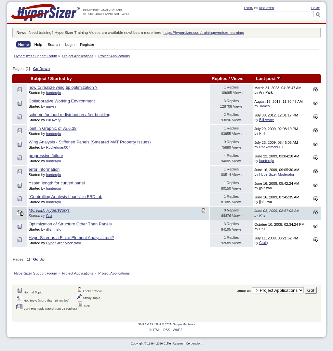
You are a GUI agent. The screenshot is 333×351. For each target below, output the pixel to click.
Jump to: (244, 290)
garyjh (51, 106)
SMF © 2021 (163, 324)
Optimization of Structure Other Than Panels (70, 224)
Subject (39, 78)
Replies (219, 78)
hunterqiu (53, 93)
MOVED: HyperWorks (49, 210)
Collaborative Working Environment (62, 101)
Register (266, 8)
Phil (262, 133)
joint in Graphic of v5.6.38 (52, 128)
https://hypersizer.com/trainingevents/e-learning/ (204, 32)
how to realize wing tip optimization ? (63, 87)
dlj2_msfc (53, 229)
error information (44, 169)
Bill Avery (53, 120)
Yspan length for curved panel (57, 183)
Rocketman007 (58, 147)
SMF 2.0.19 (145, 324)
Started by (61, 78)
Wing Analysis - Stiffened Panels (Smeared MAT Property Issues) (90, 142)
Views (237, 78)
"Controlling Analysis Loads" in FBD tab (65, 196)
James (264, 106)
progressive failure (46, 155)
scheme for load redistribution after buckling (69, 114)
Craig (263, 243)
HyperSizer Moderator (276, 174)
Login (248, 8)
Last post (268, 78)
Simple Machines (184, 324)
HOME (315, 8)
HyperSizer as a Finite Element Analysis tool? (71, 237)
